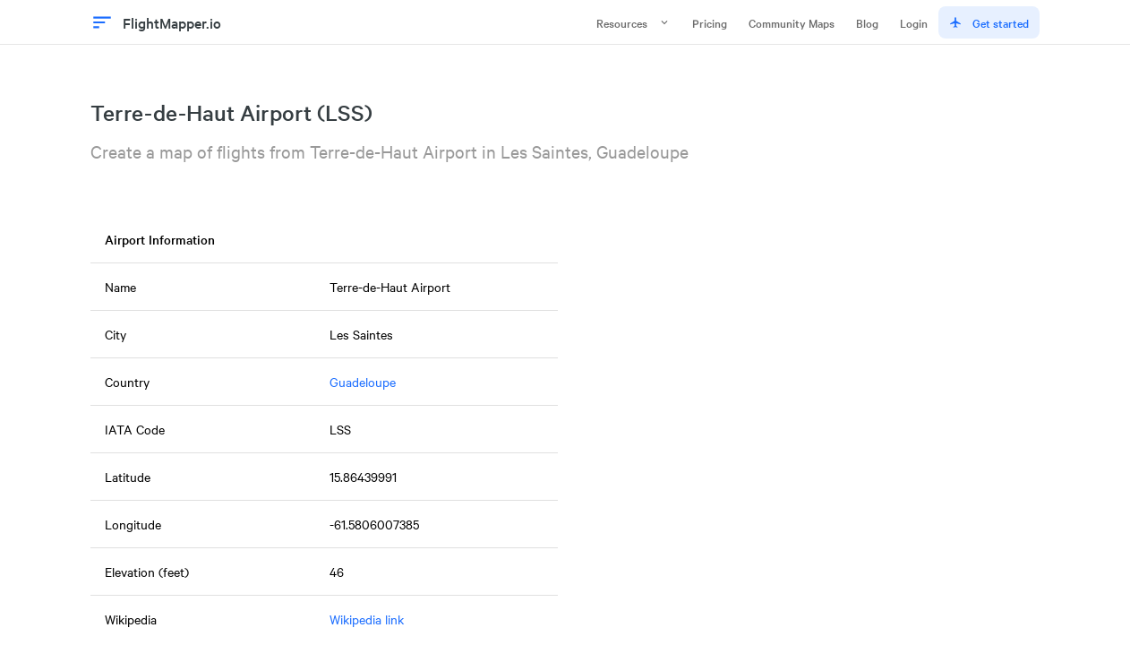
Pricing (709, 22)
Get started (989, 22)
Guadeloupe (363, 382)
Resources (633, 22)
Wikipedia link (367, 619)
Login (914, 22)
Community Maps (792, 22)
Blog (867, 22)
